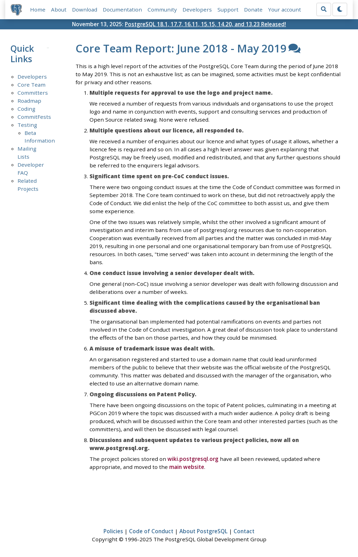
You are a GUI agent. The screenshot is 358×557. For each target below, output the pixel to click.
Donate (253, 9)
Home (37, 9)
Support (227, 9)
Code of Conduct (151, 531)
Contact (244, 531)
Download (84, 9)
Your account (284, 9)
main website (186, 466)
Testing (27, 124)
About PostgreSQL (203, 531)
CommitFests (34, 116)
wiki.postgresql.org (193, 458)
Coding (26, 108)
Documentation (122, 9)
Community (162, 9)
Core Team (31, 84)
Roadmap (29, 100)
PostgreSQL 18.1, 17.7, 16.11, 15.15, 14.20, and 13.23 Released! (205, 24)
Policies (113, 531)
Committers (32, 92)
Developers (197, 9)
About (58, 9)
